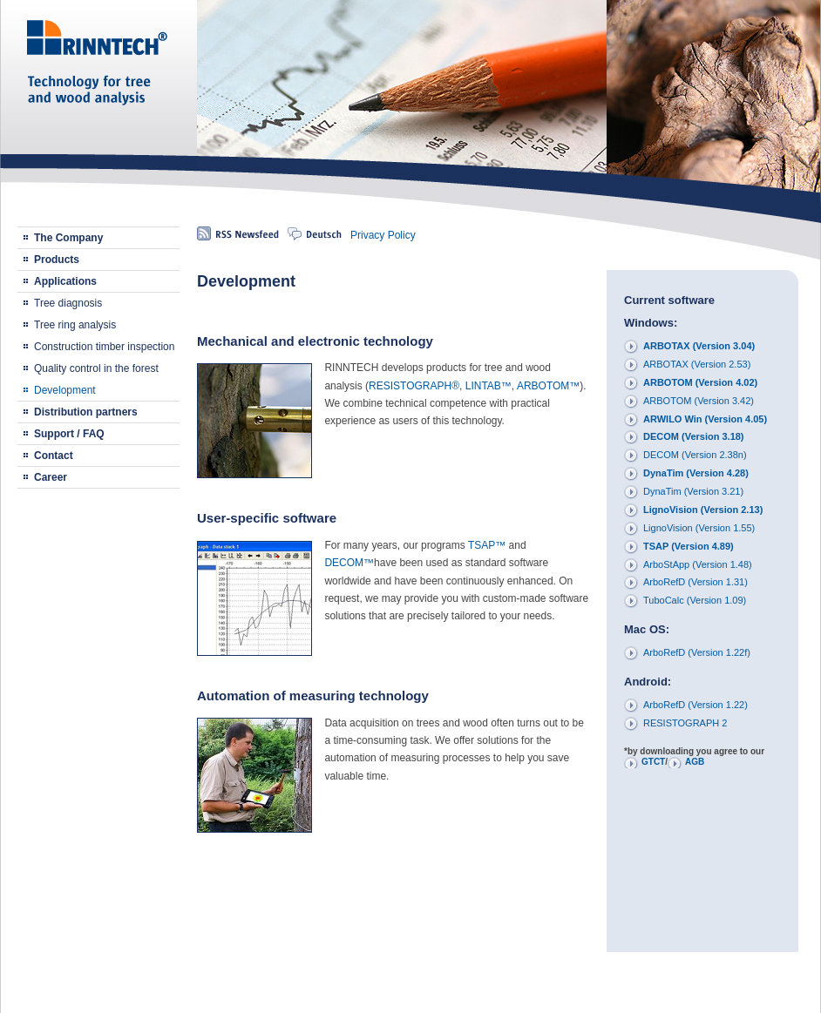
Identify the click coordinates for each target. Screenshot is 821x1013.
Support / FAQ (69, 434)
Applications (65, 281)
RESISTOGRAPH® (414, 386)
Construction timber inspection (104, 347)
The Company (68, 238)
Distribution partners (86, 412)
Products (56, 259)
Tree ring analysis (75, 325)
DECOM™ (349, 563)
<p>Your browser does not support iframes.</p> (702, 609)
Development (65, 390)
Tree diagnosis (68, 303)
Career (50, 477)
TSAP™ (486, 545)
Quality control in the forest (96, 368)
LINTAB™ (488, 386)
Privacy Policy (383, 235)
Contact (53, 455)
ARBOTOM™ (548, 386)
